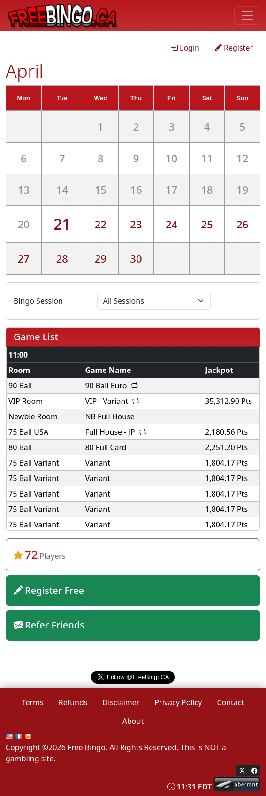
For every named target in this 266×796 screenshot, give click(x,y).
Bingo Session (38, 301)
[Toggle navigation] (247, 15)
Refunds (73, 702)
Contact (230, 702)
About (133, 721)
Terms (33, 702)
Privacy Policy (178, 702)
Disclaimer (120, 702)
